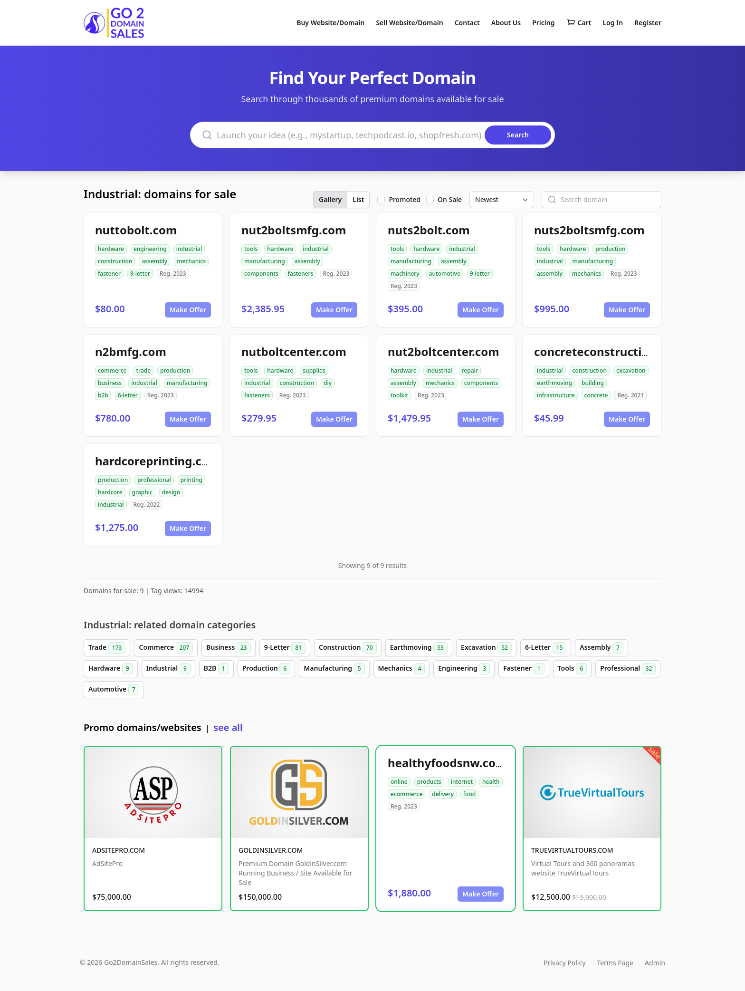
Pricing (543, 22)
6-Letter (545, 648)
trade (143, 370)
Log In (612, 22)
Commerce (166, 648)
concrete (596, 395)
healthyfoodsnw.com (447, 762)
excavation (631, 370)
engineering (150, 249)
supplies (314, 370)
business (110, 383)
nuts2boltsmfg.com (589, 230)
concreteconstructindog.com (616, 351)
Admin (655, 962)
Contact (467, 22)
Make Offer (188, 309)
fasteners (301, 273)
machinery (405, 273)
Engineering (464, 668)
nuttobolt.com (136, 230)
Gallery (330, 199)
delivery (442, 794)
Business (228, 648)
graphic (142, 492)
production (610, 249)
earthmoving (554, 383)
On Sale (450, 199)
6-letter (128, 395)
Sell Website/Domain (409, 22)
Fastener (523, 668)
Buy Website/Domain (330, 22)
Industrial (168, 668)
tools (251, 249)
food (469, 794)
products (429, 782)
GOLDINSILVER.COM (271, 850)
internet (462, 782)
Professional (628, 668)
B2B (216, 668)
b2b (103, 395)
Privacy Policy (564, 962)
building (593, 383)
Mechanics (401, 668)
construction (115, 261)
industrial (189, 249)
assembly (154, 261)
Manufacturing (334, 668)
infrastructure (556, 395)
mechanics (191, 261)
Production (266, 668)
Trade (106, 648)
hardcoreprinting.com (157, 461)
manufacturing (264, 261)
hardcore (110, 492)
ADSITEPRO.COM (118, 850)
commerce (112, 370)
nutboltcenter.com (293, 351)
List (358, 199)
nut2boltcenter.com (443, 351)
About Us (506, 22)
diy (328, 383)
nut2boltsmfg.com (293, 230)
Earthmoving (419, 648)
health (491, 782)
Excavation (486, 648)
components (261, 273)
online (399, 782)
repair (470, 370)
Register (647, 22)
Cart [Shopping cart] (579, 23)
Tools (572, 668)
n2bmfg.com (130, 351)
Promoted (404, 199)
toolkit (399, 395)
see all (227, 727)
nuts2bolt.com (429, 230)
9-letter (140, 273)
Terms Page (615, 962)
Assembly (601, 648)
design (171, 492)
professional (154, 480)
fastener (109, 273)
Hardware (110, 668)
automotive (444, 273)
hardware (111, 249)
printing (191, 480)
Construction (348, 648)
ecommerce (406, 794)
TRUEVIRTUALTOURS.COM (572, 850)
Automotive (113, 689)
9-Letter (285, 648)
